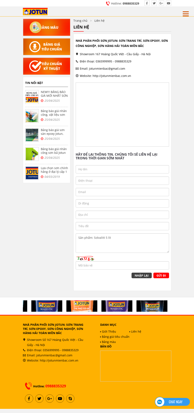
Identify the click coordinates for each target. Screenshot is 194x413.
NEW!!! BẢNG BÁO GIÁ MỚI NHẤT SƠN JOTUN (54, 95)
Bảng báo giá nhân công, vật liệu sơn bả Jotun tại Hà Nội (54, 114)
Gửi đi (161, 275)
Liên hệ (135, 331)
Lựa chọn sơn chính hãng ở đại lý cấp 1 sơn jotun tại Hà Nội (54, 173)
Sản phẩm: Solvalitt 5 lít (122, 243)
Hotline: (125, 3)
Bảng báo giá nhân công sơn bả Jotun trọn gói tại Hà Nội (54, 152)
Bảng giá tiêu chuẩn (114, 337)
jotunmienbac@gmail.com (107, 68)
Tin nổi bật (34, 83)
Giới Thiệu (108, 331)
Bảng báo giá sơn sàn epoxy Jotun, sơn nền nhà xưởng (54, 133)
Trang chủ (80, 21)
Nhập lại (142, 275)
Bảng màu (108, 342)
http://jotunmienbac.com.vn (112, 76)
